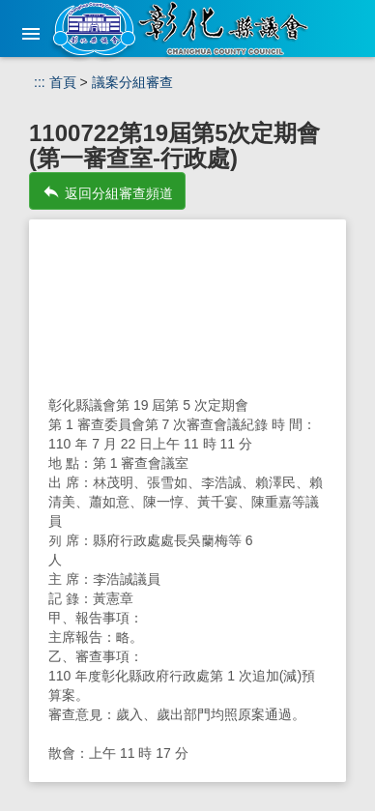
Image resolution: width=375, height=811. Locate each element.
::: (39, 82)
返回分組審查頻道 (107, 191)
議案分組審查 (132, 82)
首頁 (62, 82)
